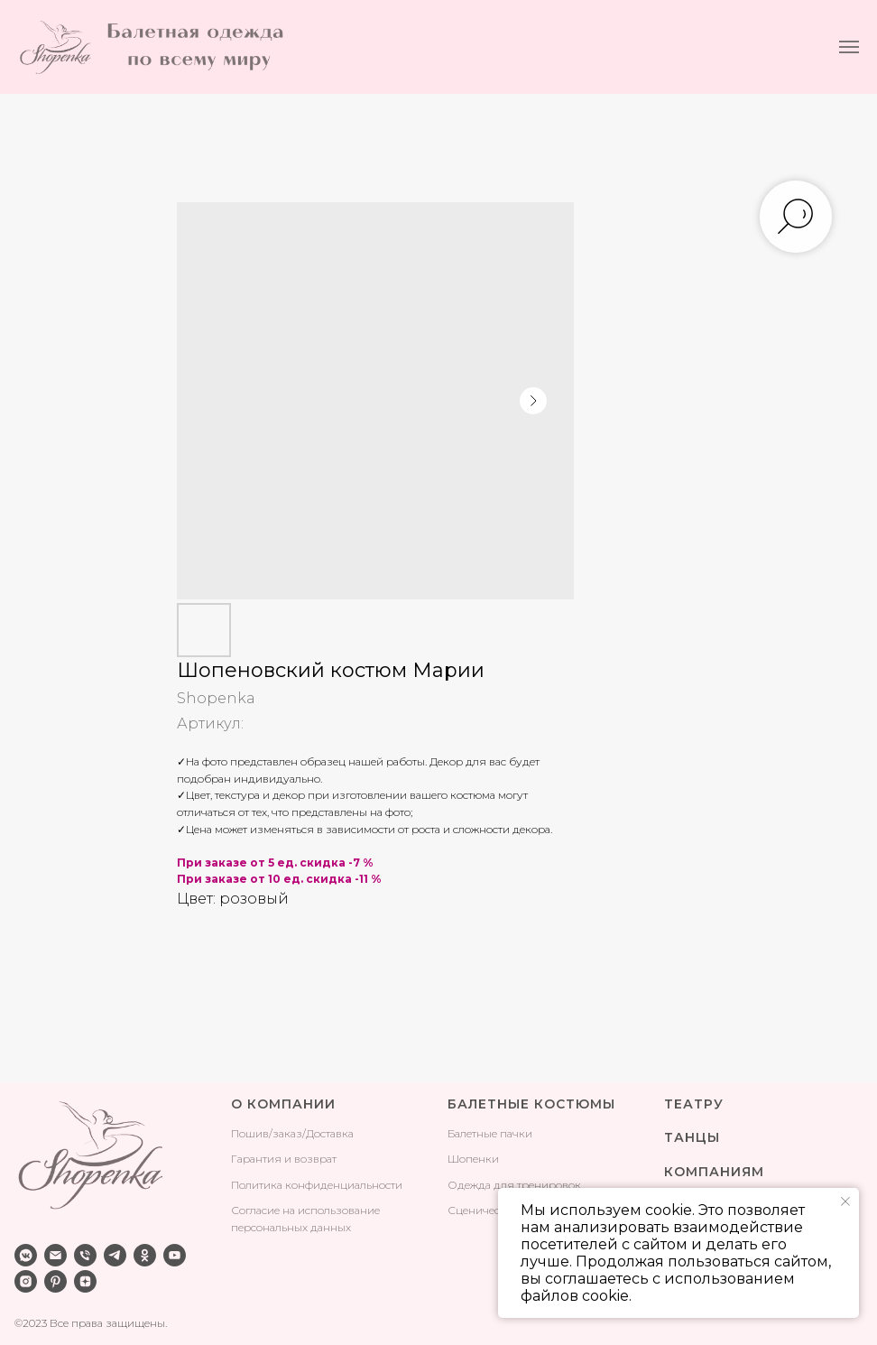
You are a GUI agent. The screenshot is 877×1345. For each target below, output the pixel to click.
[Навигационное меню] (849, 47)
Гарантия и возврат (284, 1158)
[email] (55, 1255)
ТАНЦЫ (692, 1137)
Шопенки (473, 1158)
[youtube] (174, 1255)
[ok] (145, 1255)
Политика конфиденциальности (316, 1185)
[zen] (85, 1281)
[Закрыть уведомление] (845, 1201)
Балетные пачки (490, 1133)
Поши (247, 1133)
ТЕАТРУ (694, 1104)
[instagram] (25, 1281)
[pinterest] (55, 1281)
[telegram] (115, 1255)
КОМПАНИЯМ (714, 1172)
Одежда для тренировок (514, 1185)
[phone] (85, 1255)
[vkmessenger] (25, 1255)
